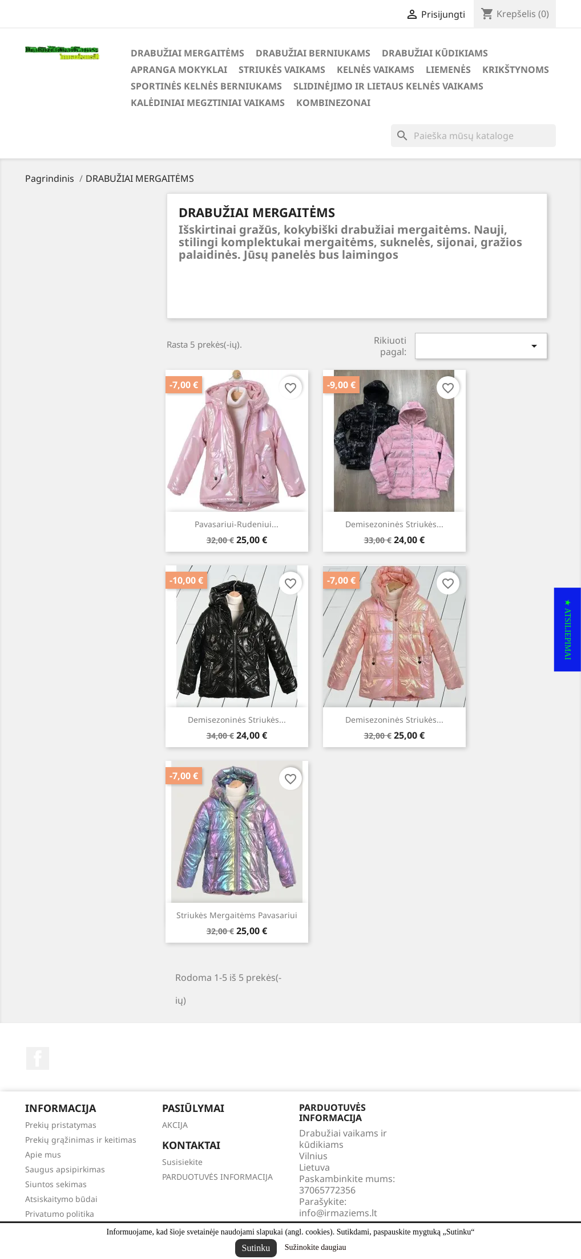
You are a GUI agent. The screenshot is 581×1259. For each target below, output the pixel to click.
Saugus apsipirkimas (65, 1169)
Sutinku (256, 1248)
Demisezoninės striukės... (394, 524)
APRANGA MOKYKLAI (179, 69)
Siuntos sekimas (56, 1184)
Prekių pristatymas (60, 1124)
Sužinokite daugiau (315, 1247)
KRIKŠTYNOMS (515, 69)
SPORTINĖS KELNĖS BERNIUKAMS (206, 86)
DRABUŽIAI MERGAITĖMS (187, 53)
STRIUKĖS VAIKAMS (282, 69)
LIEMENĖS (448, 69)
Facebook (37, 1058)
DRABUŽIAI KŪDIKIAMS (435, 53)
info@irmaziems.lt (338, 1213)
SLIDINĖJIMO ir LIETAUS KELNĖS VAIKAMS (388, 86)
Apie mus (43, 1154)
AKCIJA (175, 1124)
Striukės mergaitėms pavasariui (236, 915)
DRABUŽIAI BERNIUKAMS (313, 53)
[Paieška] (473, 135)
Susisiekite (182, 1161)
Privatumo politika (59, 1213)
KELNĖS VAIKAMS (375, 69)
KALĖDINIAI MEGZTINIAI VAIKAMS (208, 102)
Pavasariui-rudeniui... (237, 524)
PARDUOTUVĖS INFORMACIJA (217, 1176)
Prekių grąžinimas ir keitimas (80, 1139)
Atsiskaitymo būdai (61, 1198)
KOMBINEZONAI (333, 102)
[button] (567, 629)
